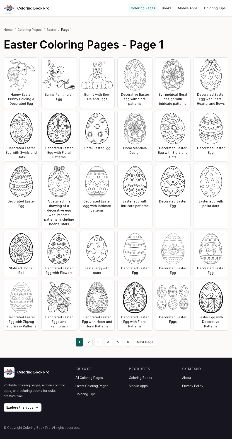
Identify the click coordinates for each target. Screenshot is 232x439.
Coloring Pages (143, 8)
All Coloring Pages (89, 378)
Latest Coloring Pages (91, 386)
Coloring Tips (215, 8)
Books (167, 8)
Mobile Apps (188, 8)
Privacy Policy (192, 386)
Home (8, 30)
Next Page (145, 342)
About (186, 378)
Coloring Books (140, 378)
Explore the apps (22, 407)
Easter (51, 30)
